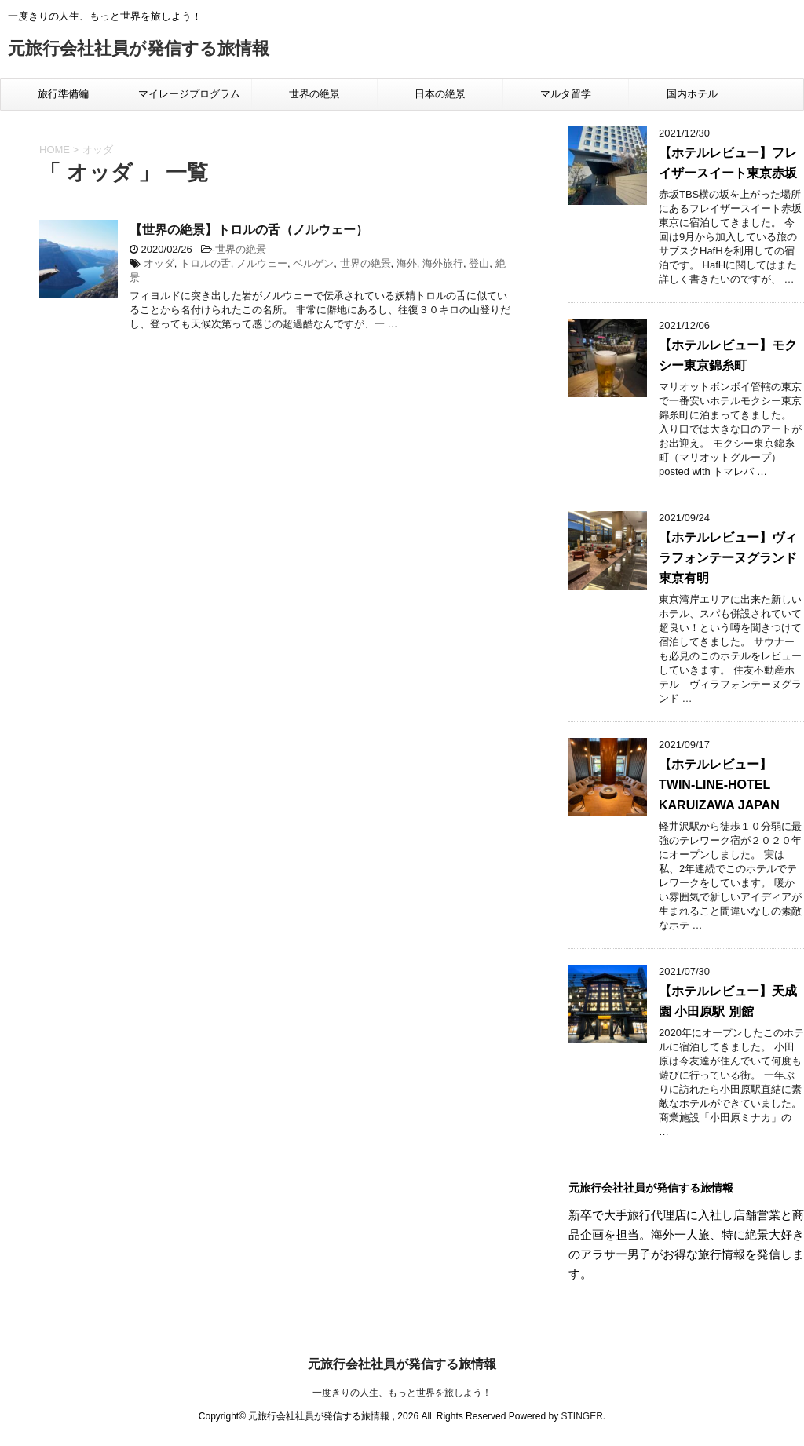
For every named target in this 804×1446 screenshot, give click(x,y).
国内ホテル (692, 94)
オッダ (159, 263)
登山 (479, 263)
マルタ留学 (565, 94)
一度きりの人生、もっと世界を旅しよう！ (402, 1392)
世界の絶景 (314, 94)
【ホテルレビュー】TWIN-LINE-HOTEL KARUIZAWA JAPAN (719, 785)
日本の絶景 (440, 94)
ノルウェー (261, 263)
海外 (407, 263)
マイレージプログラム (189, 94)
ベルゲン (313, 263)
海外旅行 (442, 263)
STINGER (581, 1416)
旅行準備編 (63, 94)
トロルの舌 (205, 263)
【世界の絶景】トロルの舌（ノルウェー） (249, 229)
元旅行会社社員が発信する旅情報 (138, 50)
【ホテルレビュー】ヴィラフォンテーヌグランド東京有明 (728, 558)
